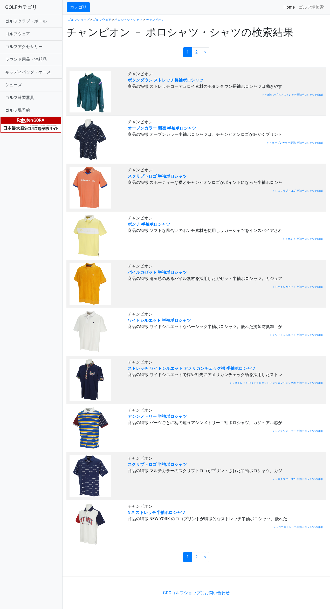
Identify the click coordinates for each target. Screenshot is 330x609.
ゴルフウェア (17, 33)
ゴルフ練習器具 (19, 97)
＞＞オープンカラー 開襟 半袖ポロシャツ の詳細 (295, 142)
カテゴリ (78, 7)
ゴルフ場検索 (311, 7)
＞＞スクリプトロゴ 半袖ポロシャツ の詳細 (297, 190)
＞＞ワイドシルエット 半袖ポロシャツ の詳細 (296, 334)
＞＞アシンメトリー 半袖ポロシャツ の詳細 (297, 431)
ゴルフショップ (79, 20)
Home (290, 7)
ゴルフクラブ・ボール (26, 21)
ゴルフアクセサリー (24, 46)
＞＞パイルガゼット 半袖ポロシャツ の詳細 (297, 286)
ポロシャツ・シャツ (128, 20)
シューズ (13, 84)
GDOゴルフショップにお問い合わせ (196, 592)
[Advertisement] (127, 569)
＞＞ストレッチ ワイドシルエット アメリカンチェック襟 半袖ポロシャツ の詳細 (276, 383)
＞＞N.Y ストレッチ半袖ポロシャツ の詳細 (298, 527)
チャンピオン (155, 20)
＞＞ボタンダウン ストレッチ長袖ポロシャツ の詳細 (292, 94)
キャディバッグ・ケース (28, 72)
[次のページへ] (205, 52)
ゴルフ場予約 (17, 110)
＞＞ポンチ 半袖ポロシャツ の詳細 (303, 238)
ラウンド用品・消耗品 (26, 59)
